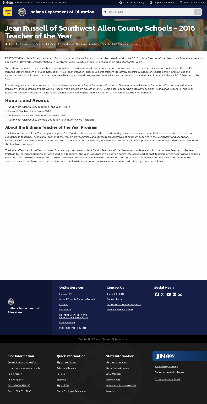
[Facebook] (157, 294)
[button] (132, 2)
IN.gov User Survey (67, 361)
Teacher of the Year (46, 43)
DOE (11, 43)
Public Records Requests (72, 327)
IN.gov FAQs (63, 384)
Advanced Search (66, 367)
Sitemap (61, 379)
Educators (25, 43)
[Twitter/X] (162, 294)
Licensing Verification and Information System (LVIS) (73, 315)
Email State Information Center (24, 367)
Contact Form (114, 298)
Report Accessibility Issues (169, 371)
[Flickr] (174, 294)
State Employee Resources (71, 390)
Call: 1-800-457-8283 (19, 384)
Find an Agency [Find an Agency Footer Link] (16, 379)
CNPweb (63, 303)
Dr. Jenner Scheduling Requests (124, 303)
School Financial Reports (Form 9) (77, 298)
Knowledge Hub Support (120, 308)
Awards (110, 390)
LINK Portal (65, 308)
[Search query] (181, 11)
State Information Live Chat (23, 361)
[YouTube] (168, 294)
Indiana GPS (65, 293)
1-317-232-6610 (115, 293)
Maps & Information (116, 361)
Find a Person (15, 373)
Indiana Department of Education (58, 11)
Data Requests (67, 321)
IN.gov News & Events (117, 367)
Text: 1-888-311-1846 (19, 390)
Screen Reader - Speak (167, 378)
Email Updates (113, 373)
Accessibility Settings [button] (166, 365)
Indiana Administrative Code (121, 384)
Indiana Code (113, 379)
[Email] (180, 294)
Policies (61, 373)
